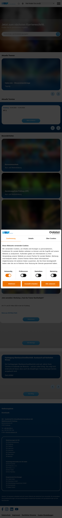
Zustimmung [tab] (11, 238)
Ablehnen (11, 284)
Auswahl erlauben (31, 284)
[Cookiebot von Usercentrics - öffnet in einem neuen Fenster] (51, 232)
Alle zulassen (50, 284)
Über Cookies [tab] (51, 238)
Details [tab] (31, 238)
